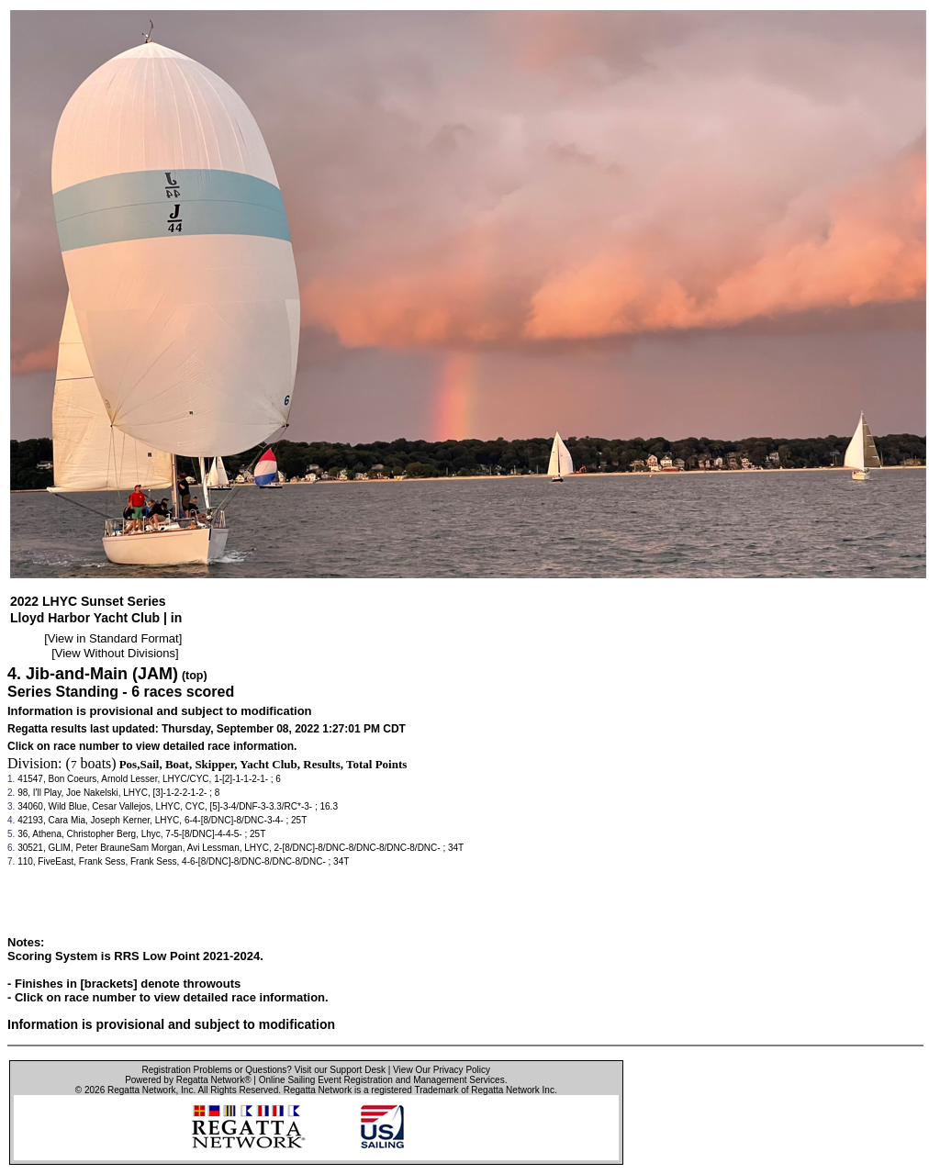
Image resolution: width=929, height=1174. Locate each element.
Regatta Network (141, 1090)
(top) (194, 675)
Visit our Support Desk (340, 1070)
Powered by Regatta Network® (188, 1080)
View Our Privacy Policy (441, 1070)
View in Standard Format (113, 638)
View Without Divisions (115, 653)
